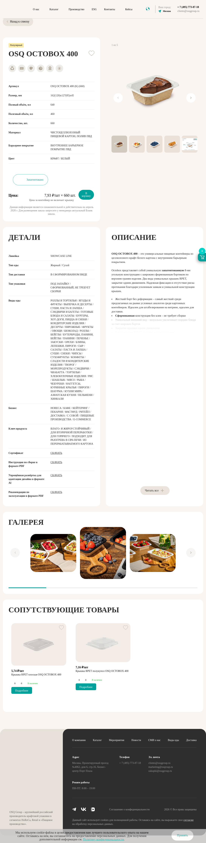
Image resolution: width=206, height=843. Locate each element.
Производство (76, 9)
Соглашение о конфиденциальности (129, 809)
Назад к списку (18, 21)
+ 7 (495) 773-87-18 (188, 7)
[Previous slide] (118, 98)
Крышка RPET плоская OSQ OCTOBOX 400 (36, 674)
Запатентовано (35, 179)
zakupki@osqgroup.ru (160, 771)
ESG (94, 9)
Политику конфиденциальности (103, 839)
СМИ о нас (154, 740)
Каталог (53, 9)
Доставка (191, 740)
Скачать (56, 453)
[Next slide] (191, 98)
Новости (136, 740)
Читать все (152, 490)
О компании (79, 740)
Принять (182, 835)
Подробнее (21, 690)
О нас (36, 9)
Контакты (109, 9)
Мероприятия (116, 740)
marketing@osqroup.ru (160, 767)
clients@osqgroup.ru (188, 11)
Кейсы (128, 9)
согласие (188, 820)
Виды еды (173, 740)
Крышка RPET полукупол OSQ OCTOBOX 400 (102, 671)
